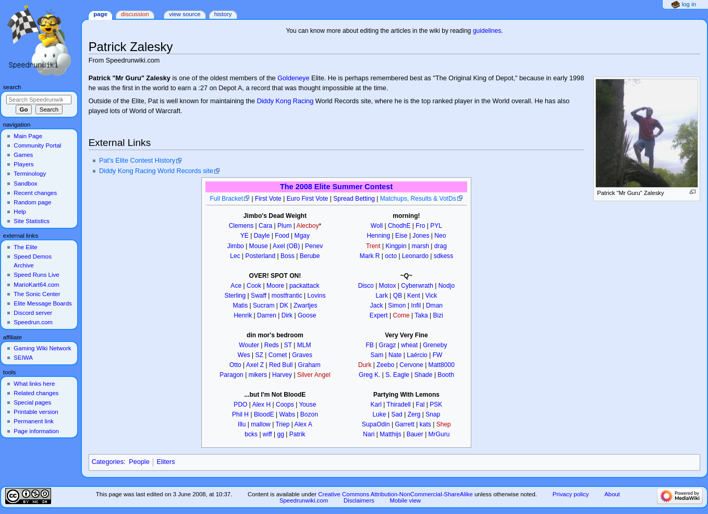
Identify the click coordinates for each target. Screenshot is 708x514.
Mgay (302, 235)
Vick (431, 295)
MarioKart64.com (36, 285)
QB (397, 295)
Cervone (411, 365)
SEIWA (23, 357)
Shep (443, 424)
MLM (304, 345)
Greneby (435, 345)
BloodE (264, 414)
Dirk (287, 315)
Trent (373, 246)
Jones (420, 235)
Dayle (262, 235)
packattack (304, 285)
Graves (302, 355)
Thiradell (399, 404)
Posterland (261, 256)
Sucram (264, 305)
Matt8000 (442, 365)
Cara (265, 225)
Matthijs (390, 434)
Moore (275, 285)
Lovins (317, 295)
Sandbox (25, 183)
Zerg (414, 414)
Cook (254, 285)
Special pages (32, 402)
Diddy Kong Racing (285, 101)
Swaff (258, 295)
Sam (376, 355)
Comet (277, 355)
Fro (420, 225)
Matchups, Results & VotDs (418, 198)
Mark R (370, 256)
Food (282, 235)
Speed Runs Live (36, 275)
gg (280, 434)
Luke (379, 414)
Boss (287, 256)
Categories (108, 462)
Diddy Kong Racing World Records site (156, 171)
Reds (271, 345)
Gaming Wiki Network (42, 348)
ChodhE (399, 225)
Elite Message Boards (42, 303)
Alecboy (308, 225)
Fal (420, 404)
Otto (235, 365)
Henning (378, 235)
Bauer (415, 434)
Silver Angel (314, 374)
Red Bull (281, 365)
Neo (440, 235)
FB (369, 345)
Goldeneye (293, 78)
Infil (416, 305)
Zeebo (385, 365)
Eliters (165, 462)
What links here (34, 384)
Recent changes (35, 193)
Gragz (387, 345)
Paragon (231, 374)
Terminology (30, 173)
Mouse (258, 246)
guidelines (487, 30)
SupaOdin (376, 424)
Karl (376, 404)
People (139, 462)
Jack (376, 305)
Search (12, 87)
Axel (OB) (286, 246)
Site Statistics (32, 221)
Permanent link (33, 421)
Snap (432, 414)
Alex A (303, 424)
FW (438, 355)
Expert (379, 315)
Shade (423, 374)
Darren (266, 315)
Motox (387, 285)
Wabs (287, 414)
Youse (307, 404)
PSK (436, 404)
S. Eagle (397, 374)
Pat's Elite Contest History (137, 160)
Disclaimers (359, 500)
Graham (309, 365)
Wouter (249, 345)
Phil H (240, 414)
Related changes (36, 393)
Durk (364, 365)
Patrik (297, 434)
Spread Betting (354, 198)
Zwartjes (306, 305)
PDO (240, 404)
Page (100, 14)
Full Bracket (226, 198)
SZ (259, 355)
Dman (434, 305)
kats (425, 424)
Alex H (261, 404)
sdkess (444, 256)
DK (283, 305)
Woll (377, 225)
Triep (282, 424)
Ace (235, 285)
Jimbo (235, 246)
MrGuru (439, 434)
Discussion (135, 14)
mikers (258, 374)
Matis (240, 305)
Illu (242, 424)
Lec (235, 256)
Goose (307, 315)
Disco (366, 285)
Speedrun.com (33, 322)
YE (244, 235)
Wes (244, 355)
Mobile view (405, 500)
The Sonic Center (37, 294)
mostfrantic (287, 295)
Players (23, 164)
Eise (401, 235)
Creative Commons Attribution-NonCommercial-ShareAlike (395, 494)
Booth (445, 374)
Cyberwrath (417, 285)
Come (401, 315)
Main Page (28, 136)
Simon (397, 305)
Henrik (243, 315)
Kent (413, 295)
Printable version (36, 412)
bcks (251, 434)
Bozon (309, 414)
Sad (396, 414)
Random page (32, 202)
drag (440, 246)
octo (391, 256)
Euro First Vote (307, 198)
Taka (421, 315)
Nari (368, 434)
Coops (285, 404)
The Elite (25, 247)
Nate (394, 355)
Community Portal (37, 145)
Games (23, 155)
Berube (310, 256)
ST (288, 345)
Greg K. (370, 374)
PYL (436, 225)
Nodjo (446, 285)
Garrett (404, 424)
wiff (267, 434)
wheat (409, 345)
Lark (382, 295)
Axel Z (255, 365)
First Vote (268, 198)
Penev (314, 246)
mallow (261, 424)
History (223, 14)
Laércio (417, 355)
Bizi (438, 315)
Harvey (282, 374)
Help (20, 212)
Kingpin (395, 246)
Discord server (33, 313)
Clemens (241, 225)
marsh (420, 246)
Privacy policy (571, 494)
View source (184, 14)
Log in (689, 4)
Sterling (235, 295)
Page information (36, 431)
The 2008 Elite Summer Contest (336, 186)
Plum (284, 225)
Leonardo (415, 256)
